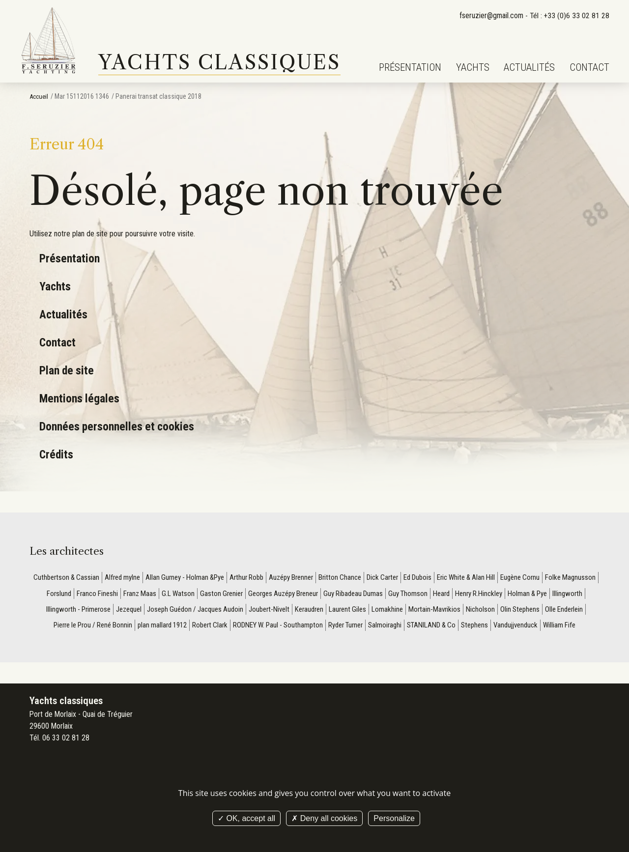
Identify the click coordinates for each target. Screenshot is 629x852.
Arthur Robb (272, 577)
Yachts (472, 67)
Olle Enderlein (102, 627)
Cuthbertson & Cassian (79, 577)
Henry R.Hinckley (558, 594)
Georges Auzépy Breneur (350, 594)
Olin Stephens (55, 627)
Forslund (115, 594)
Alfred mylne (138, 577)
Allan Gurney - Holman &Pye (206, 577)
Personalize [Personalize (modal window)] (394, 818)
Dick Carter (416, 577)
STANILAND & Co (534, 627)
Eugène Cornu (562, 577)
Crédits (56, 454)
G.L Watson (239, 594)
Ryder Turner (442, 627)
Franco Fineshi (155, 594)
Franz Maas (199, 594)
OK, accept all (246, 818)
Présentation (410, 67)
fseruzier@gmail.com (489, 15)
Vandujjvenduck (294, 644)
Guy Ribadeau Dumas (425, 594)
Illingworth (98, 611)
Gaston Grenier (284, 594)
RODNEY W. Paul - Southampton (369, 627)
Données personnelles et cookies (119, 426)
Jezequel (209, 611)
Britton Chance (371, 577)
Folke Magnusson (71, 594)
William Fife (341, 644)
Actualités (529, 67)
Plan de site (67, 370)
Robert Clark (297, 627)
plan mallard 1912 (246, 627)
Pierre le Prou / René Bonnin (171, 627)
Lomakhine (484, 611)
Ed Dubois (453, 577)
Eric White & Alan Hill (505, 577)
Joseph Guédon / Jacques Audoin (280, 611)
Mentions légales (80, 398)
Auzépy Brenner (319, 577)
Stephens (580, 627)
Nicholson (579, 611)
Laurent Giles (442, 611)
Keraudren (402, 611)
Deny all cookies (324, 818)
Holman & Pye (56, 611)
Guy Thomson (483, 594)
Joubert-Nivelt (359, 611)
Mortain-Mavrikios (532, 611)
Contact (589, 67)
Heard (519, 594)
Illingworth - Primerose (155, 611)
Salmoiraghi (485, 627)
